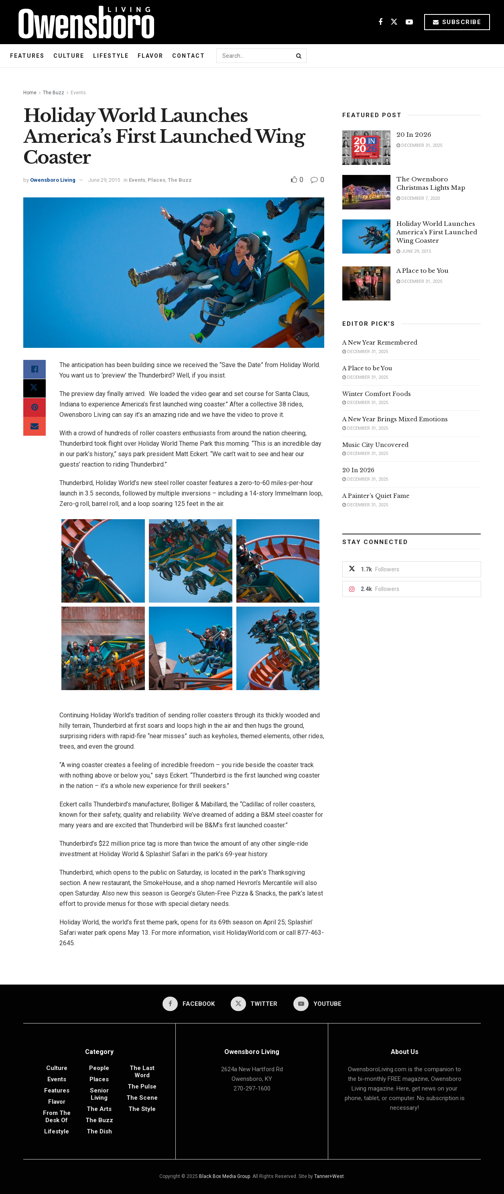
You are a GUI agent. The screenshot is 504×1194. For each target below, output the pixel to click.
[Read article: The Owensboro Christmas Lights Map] (366, 192)
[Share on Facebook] (34, 369)
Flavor (150, 56)
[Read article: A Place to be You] (366, 283)
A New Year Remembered (379, 342)
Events (78, 92)
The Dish (99, 1131)
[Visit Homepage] (83, 22)
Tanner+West (329, 1176)
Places (156, 180)
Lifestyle (111, 56)
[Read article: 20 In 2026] (366, 147)
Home (30, 92)
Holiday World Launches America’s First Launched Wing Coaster (436, 232)
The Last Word (142, 1071)
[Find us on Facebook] (380, 22)
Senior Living (99, 1094)
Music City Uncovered (375, 445)
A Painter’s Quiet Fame (375, 496)
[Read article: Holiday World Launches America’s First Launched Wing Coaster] (366, 236)
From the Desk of (57, 1116)
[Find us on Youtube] (409, 22)
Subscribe (457, 22)
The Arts (99, 1109)
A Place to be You (423, 270)
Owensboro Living (52, 180)
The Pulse (142, 1086)
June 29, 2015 (104, 180)
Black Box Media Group (224, 1176)
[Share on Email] (34, 427)
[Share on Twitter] (34, 388)
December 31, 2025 (419, 145)
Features (27, 56)
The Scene (142, 1097)
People (99, 1068)
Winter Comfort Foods (376, 394)
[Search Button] (299, 56)
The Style (142, 1109)
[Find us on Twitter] (394, 22)
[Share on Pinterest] (34, 408)
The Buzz (53, 92)
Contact (188, 56)
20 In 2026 (413, 134)
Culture (68, 56)
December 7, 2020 (418, 198)
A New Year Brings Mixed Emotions (395, 419)
